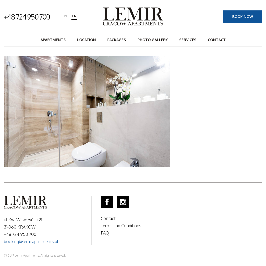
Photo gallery (152, 39)
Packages (116, 39)
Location (86, 39)
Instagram (123, 202)
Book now (242, 16)
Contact (217, 39)
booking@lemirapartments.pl (31, 241)
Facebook (107, 202)
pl (66, 16)
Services (187, 39)
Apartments (53, 39)
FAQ (105, 233)
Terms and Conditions (121, 225)
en (74, 16)
